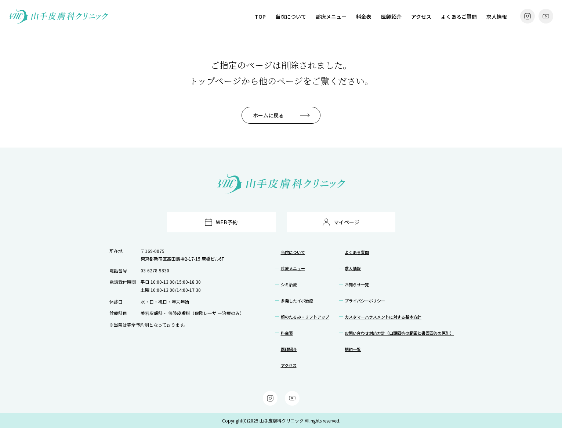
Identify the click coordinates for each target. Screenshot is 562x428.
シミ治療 (289, 284)
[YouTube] (546, 16)
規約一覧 (353, 349)
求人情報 (496, 16)
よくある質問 (357, 252)
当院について (290, 16)
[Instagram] (527, 16)
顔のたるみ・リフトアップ (305, 317)
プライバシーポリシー (365, 301)
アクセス (421, 16)
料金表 (363, 16)
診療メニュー (331, 16)
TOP (260, 16)
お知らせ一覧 (357, 284)
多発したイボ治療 (297, 301)
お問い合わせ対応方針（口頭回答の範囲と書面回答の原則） (399, 333)
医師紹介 (391, 16)
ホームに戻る (268, 115)
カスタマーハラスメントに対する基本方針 (383, 317)
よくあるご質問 (459, 16)
